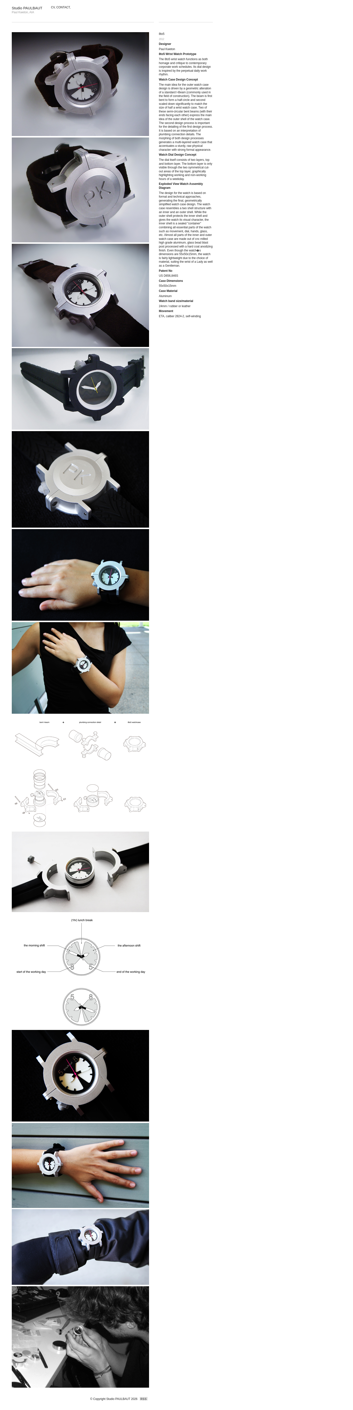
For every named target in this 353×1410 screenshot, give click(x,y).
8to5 (161, 34)
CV (53, 7)
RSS (143, 1398)
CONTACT (63, 7)
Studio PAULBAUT (27, 8)
